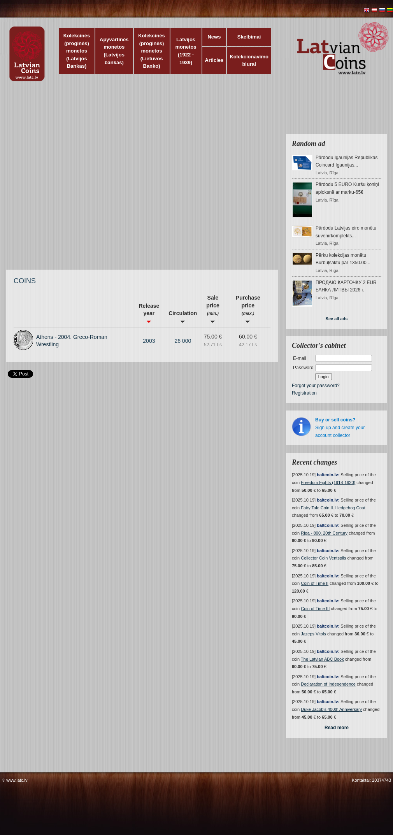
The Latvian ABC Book (322, 659)
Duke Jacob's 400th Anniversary (331, 709)
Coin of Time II (314, 583)
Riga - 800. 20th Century (324, 533)
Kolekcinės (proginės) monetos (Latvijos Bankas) (76, 51)
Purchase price (248, 309)
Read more (337, 727)
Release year (149, 313)
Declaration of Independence (328, 684)
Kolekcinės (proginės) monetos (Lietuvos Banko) (151, 51)
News (214, 37)
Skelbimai (249, 37)
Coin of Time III (315, 608)
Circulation (182, 316)
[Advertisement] (88, 179)
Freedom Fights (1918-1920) (328, 482)
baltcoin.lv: (328, 474)
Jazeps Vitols (313, 634)
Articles (214, 60)
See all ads (337, 318)
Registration (304, 393)
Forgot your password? (316, 385)
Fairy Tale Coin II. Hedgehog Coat (333, 507)
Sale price (212, 309)
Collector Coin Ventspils (323, 558)
